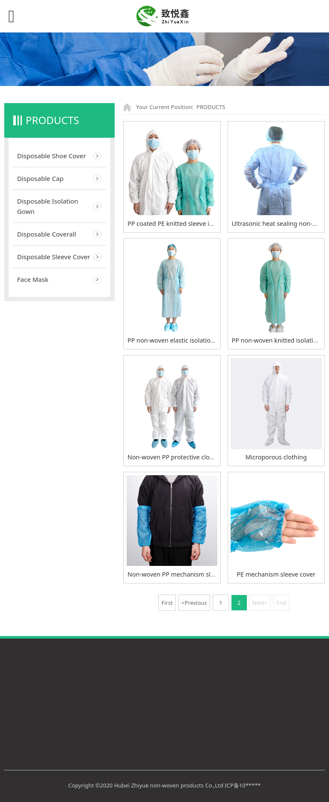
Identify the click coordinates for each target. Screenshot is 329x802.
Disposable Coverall (46, 234)
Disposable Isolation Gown (47, 206)
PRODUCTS (210, 107)
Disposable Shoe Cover (51, 155)
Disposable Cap (40, 178)
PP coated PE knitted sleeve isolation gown (188, 223)
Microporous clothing (276, 457)
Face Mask (32, 279)
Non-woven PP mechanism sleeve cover (184, 574)
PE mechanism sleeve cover (276, 574)
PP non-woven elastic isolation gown (179, 340)
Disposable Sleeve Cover (53, 256)
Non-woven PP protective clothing (176, 457)
